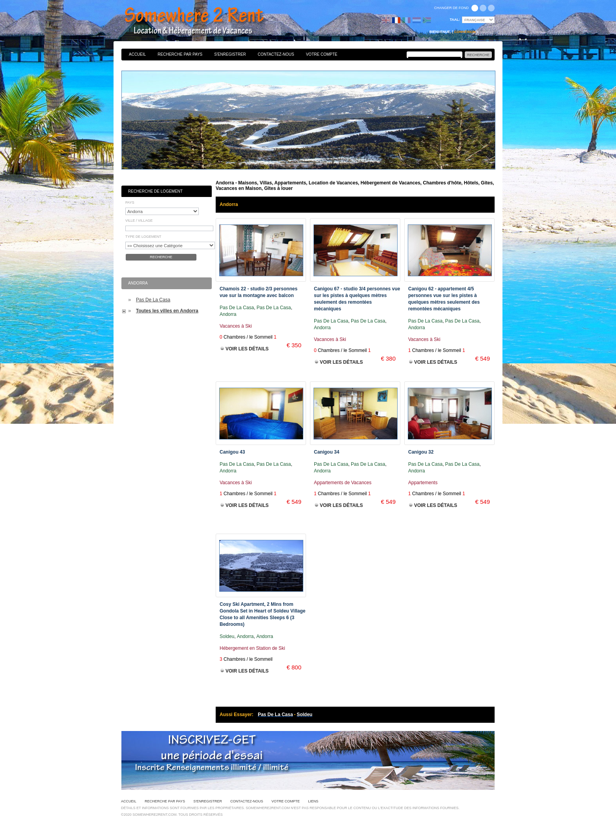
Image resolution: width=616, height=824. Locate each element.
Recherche (161, 257)
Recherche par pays (180, 54)
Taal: (455, 20)
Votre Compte (321, 54)
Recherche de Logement (155, 191)
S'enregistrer (230, 54)
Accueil (137, 54)
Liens (313, 801)
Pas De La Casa (153, 300)
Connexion (465, 32)
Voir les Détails (247, 349)
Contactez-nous (276, 54)
